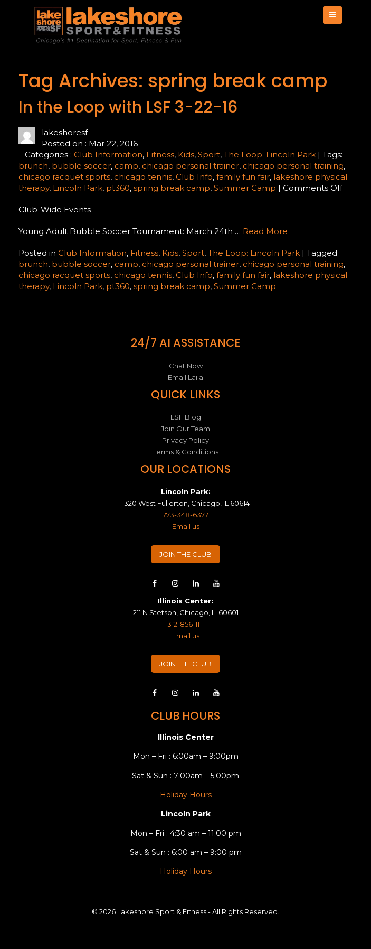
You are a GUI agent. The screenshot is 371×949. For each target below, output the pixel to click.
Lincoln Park (77, 188)
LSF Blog (185, 417)
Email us (185, 526)
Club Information (108, 155)
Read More (265, 231)
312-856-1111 (185, 624)
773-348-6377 (185, 514)
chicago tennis (143, 177)
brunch (33, 166)
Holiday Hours (186, 794)
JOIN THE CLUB (185, 554)
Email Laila (185, 377)
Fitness (160, 155)
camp (126, 166)
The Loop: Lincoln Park (270, 155)
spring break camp (172, 188)
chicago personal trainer (190, 166)
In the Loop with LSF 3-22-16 (127, 107)
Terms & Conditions (185, 452)
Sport (209, 155)
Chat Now (186, 365)
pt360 (118, 188)
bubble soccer (81, 166)
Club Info (194, 177)
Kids (186, 155)
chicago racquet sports (64, 177)
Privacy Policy (185, 440)
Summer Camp (245, 188)
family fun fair (243, 177)
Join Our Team (185, 428)
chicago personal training (293, 166)
